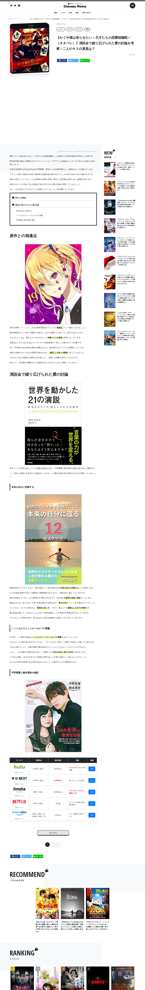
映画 (55, 12)
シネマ (63, 12)
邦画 (76, 12)
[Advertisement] (72, 109)
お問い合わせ (86, 12)
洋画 (70, 12)
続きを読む (53, 832)
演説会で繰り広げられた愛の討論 (27, 205)
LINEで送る (84, 60)
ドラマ (70, 29)
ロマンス (79, 29)
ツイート (73, 60)
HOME (13, 19)
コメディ (22, 19)
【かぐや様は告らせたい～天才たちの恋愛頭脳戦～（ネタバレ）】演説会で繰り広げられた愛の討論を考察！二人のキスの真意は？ (70, 19)
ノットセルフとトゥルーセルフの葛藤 (29, 215)
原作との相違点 (20, 198)
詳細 (92, 768)
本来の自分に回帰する (24, 211)
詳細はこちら (19, 772)
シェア (62, 60)
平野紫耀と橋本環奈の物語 (25, 220)
